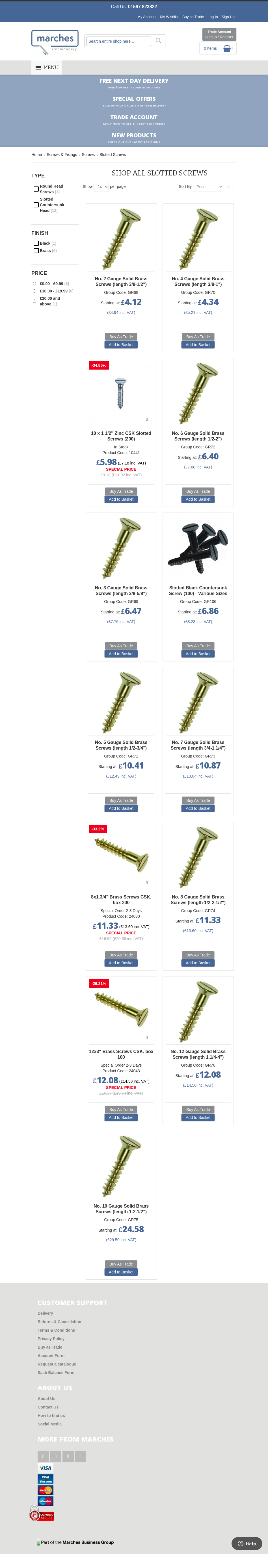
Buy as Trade (193, 17)
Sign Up (228, 17)
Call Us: (134, 6)
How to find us (51, 1415)
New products (134, 138)
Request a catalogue (57, 1364)
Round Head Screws (51, 189)
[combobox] (118, 41)
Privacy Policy (51, 1338)
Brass (48, 250)
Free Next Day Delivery (134, 83)
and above (50, 301)
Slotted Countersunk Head (52, 205)
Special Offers (134, 102)
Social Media (50, 1424)
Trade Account (219, 35)
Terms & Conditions (56, 1330)
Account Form (51, 1355)
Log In (213, 17)
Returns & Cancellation (59, 1321)
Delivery (45, 1313)
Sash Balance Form (56, 1372)
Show (88, 186)
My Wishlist (169, 17)
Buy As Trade (121, 337)
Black (48, 243)
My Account (146, 17)
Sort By (185, 186)
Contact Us (48, 1407)
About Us (46, 1398)
